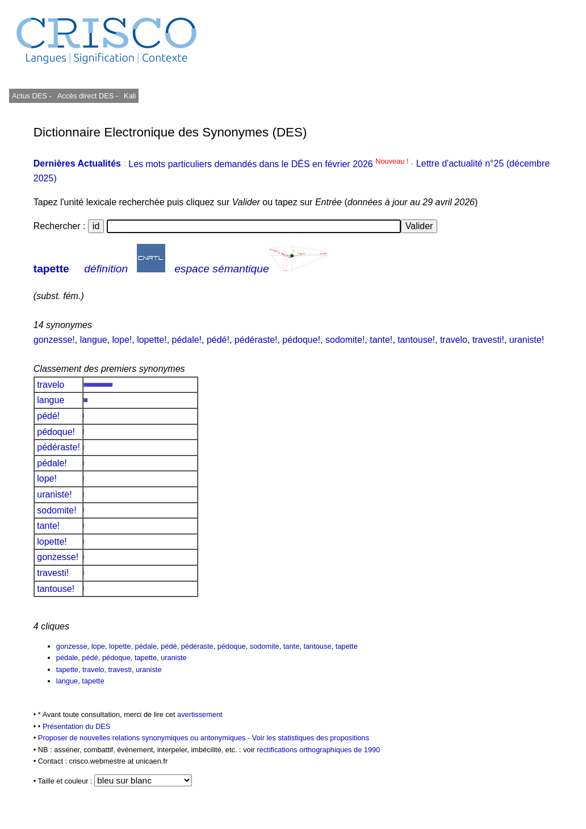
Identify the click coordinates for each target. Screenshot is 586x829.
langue (93, 340)
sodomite (264, 646)
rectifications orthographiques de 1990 (318, 749)
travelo (453, 340)
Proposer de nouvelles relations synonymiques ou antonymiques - (145, 737)
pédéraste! (256, 340)
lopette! (151, 340)
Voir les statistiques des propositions (310, 737)
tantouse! (416, 340)
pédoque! (301, 340)
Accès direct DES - (87, 96)
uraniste (174, 657)
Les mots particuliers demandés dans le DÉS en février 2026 (269, 164)
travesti (120, 669)
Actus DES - (32, 96)
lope (98, 646)
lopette (120, 646)
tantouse (317, 646)
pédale (146, 646)
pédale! (187, 340)
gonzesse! (54, 340)
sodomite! (345, 340)
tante (291, 646)
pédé (169, 646)
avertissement (200, 714)
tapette (51, 269)
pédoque (231, 646)
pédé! (218, 340)
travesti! (488, 340)
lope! (122, 340)
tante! (381, 340)
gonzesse (71, 646)
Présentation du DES (77, 726)
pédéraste (197, 646)
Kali (130, 96)
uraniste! (526, 340)
